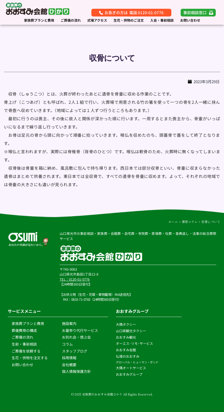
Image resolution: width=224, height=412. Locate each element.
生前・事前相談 (25, 344)
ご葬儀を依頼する (26, 351)
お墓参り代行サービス (80, 330)
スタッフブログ (75, 351)
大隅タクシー (126, 324)
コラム (67, 344)
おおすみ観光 (126, 337)
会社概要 (69, 364)
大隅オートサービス (131, 367)
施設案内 (69, 323)
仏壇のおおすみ (127, 356)
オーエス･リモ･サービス (135, 343)
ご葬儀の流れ (23, 337)
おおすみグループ (129, 374)
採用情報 (69, 357)
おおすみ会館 (126, 349)
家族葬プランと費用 (28, 323)
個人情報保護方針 (77, 371)
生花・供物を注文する (30, 357)
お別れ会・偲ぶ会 (76, 337)
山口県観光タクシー (131, 330)
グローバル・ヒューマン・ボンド (137, 362)
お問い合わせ (22, 364)
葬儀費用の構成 (24, 330)
